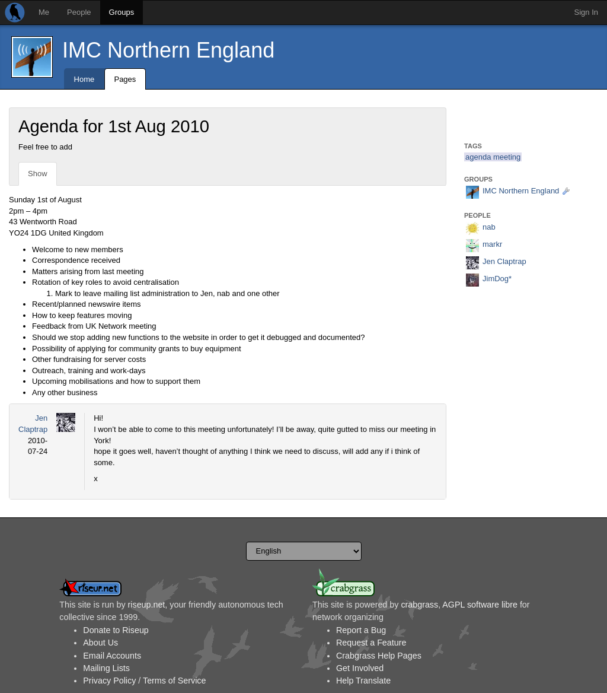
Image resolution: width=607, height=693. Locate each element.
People (79, 12)
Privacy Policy (109, 680)
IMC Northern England (168, 50)
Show (37, 173)
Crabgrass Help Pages (378, 655)
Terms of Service (174, 680)
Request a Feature (371, 642)
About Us (100, 642)
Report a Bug (361, 630)
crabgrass (419, 604)
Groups (122, 12)
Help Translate (363, 680)
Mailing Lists (106, 668)
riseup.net (146, 604)
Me (44, 12)
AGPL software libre (479, 604)
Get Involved (360, 668)
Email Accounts (112, 655)
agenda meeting (492, 156)
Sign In (586, 12)
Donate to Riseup (115, 630)
